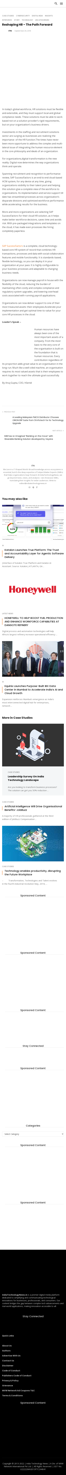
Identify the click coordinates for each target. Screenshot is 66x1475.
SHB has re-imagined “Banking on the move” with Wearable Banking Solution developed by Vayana (28, 437)
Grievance (7, 1385)
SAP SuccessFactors (12, 245)
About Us (7, 1345)
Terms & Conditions (12, 1395)
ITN (10, 31)
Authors (6, 1350)
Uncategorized (42, 20)
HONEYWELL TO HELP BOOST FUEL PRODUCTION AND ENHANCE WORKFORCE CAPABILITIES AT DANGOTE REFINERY (34, 621)
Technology (27, 20)
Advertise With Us (11, 1355)
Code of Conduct (11, 1370)
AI (3, 545)
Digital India (37, 16)
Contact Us (8, 1360)
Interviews (7, 20)
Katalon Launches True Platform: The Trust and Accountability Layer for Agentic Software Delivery (34, 553)
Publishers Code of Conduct (16, 1375)
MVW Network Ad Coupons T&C (18, 1390)
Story (17, 20)
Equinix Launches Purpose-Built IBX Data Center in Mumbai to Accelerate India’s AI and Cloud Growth (34, 689)
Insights (49, 16)
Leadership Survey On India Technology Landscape (26, 778)
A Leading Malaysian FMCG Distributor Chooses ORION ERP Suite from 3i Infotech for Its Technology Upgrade (38, 420)
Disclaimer (7, 1365)
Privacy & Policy (10, 1380)
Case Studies (8, 16)
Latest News (7, 613)
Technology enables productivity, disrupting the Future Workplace (33, 872)
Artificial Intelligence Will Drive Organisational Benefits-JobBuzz (33, 808)
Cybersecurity (23, 16)
